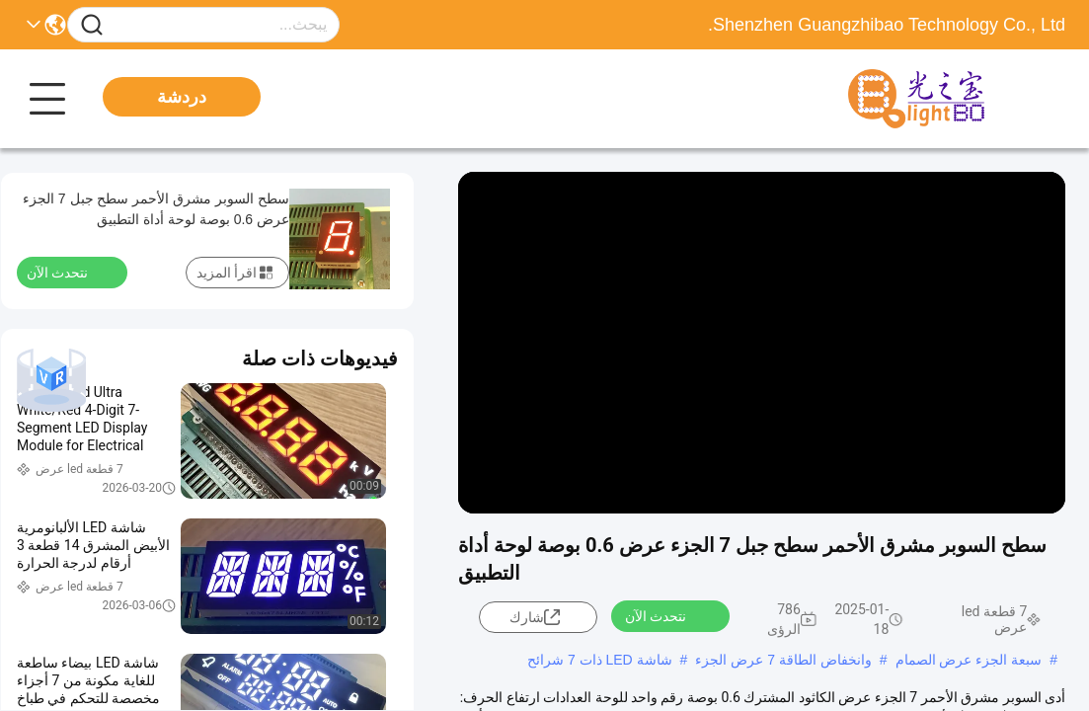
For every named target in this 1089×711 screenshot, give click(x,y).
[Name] (92, 25)
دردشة (181, 97)
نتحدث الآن (667, 615)
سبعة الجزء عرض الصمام (969, 660)
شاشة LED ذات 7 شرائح (599, 660)
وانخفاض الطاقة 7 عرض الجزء (783, 660)
